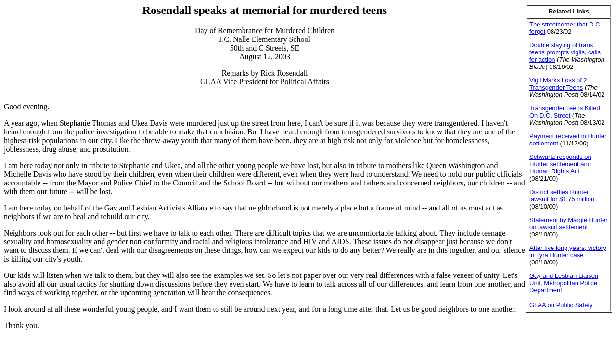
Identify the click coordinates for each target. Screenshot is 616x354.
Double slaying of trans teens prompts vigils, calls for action (565, 52)
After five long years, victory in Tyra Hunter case (567, 251)
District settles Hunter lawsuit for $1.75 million (561, 195)
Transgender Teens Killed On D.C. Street (564, 112)
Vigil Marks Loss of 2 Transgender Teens (558, 84)
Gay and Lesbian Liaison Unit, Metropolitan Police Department (563, 283)
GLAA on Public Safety (561, 305)
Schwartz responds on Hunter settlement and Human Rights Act (560, 164)
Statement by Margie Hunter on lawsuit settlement (568, 223)
